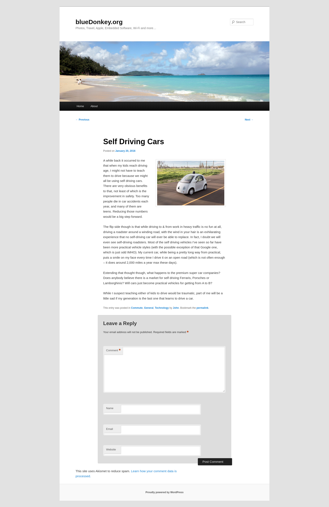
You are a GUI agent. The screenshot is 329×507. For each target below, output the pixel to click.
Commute (137, 307)
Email (109, 428)
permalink (203, 307)
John (176, 307)
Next (249, 119)
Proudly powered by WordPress (164, 492)
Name (110, 408)
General (149, 307)
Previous (82, 119)
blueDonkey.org (99, 21)
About (94, 106)
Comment (113, 351)
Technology (162, 307)
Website (111, 449)
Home (80, 106)
